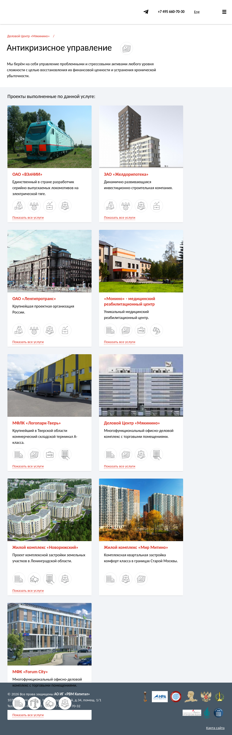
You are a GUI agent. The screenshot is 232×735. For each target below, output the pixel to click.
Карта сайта (215, 728)
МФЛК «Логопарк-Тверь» (36, 423)
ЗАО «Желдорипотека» (126, 174)
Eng (196, 11)
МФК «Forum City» (30, 671)
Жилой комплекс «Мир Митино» (136, 547)
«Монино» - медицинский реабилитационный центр (129, 301)
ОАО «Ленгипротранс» (34, 298)
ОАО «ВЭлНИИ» (27, 174)
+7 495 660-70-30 (171, 11)
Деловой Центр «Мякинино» (28, 36)
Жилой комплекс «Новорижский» (45, 547)
